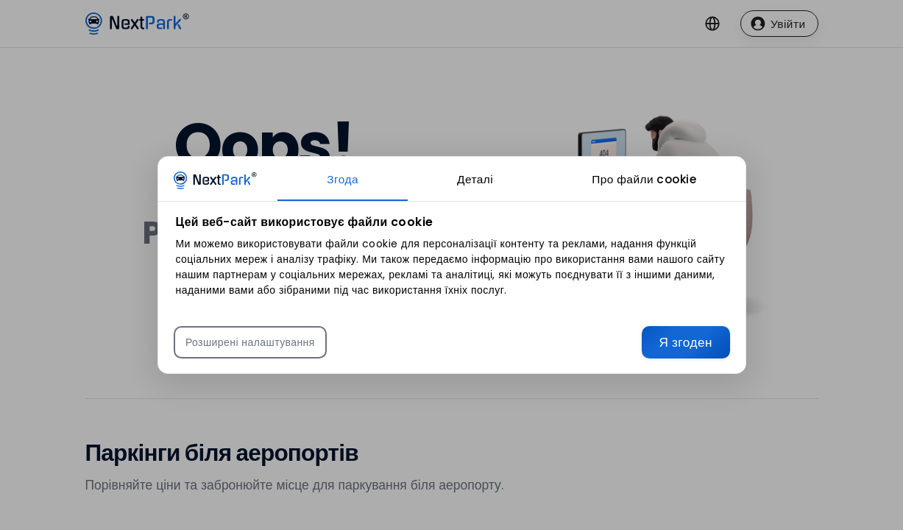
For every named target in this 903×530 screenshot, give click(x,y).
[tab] (342, 179)
